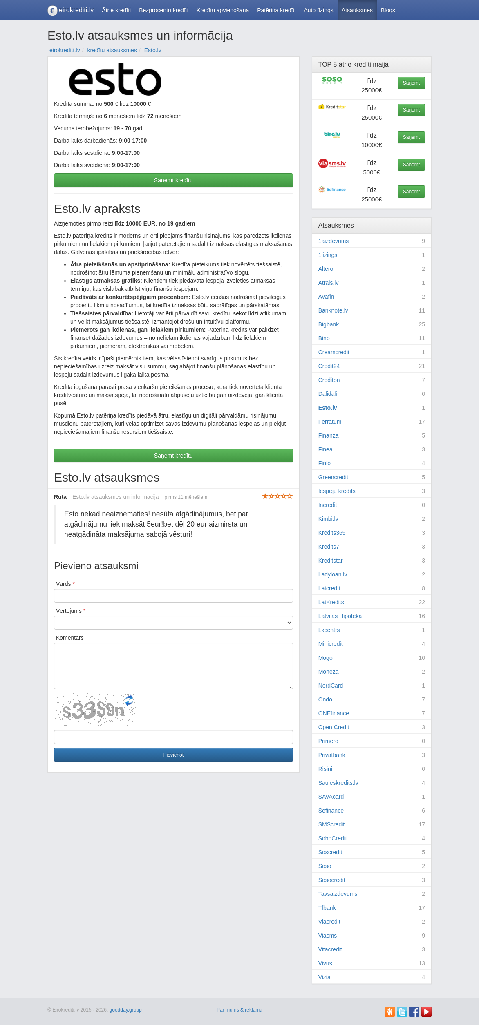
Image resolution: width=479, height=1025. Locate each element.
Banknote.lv (333, 310)
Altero (326, 269)
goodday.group (126, 1010)
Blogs (388, 10)
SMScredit (331, 824)
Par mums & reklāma (239, 1010)
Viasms (327, 935)
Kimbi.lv (328, 519)
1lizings (328, 255)
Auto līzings (318, 10)
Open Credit (333, 727)
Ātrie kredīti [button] (116, 10)
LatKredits (331, 602)
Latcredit (329, 588)
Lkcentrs (329, 630)
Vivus (325, 963)
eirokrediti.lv (76, 10)
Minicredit (330, 644)
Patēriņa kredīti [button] (276, 10)
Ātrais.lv (328, 282)
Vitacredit (330, 949)
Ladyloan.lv (332, 574)
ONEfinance (333, 713)
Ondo (325, 699)
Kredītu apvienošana (223, 10)
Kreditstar (330, 560)
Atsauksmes (357, 10)
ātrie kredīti (355, 64)
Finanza (328, 435)
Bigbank (328, 324)
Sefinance (331, 810)
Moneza (328, 671)
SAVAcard (331, 796)
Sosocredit (331, 880)
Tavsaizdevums (338, 894)
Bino (324, 338)
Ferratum (330, 421)
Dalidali (327, 394)
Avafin (326, 296)
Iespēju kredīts (337, 491)
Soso (324, 866)
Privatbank (331, 755)
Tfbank (327, 907)
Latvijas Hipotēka (340, 616)
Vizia (324, 977)
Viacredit (329, 921)
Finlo (324, 463)
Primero (328, 741)
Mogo (325, 657)
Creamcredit (333, 352)
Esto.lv (327, 407)
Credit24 (329, 366)
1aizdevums (333, 241)
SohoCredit (332, 838)
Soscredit (330, 852)
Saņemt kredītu (173, 180)
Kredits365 (332, 532)
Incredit (327, 505)
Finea (325, 449)
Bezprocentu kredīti (163, 10)
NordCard (330, 685)
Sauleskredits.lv (338, 782)
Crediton (329, 380)
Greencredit (333, 477)
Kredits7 (328, 546)
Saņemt (411, 83)
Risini (325, 769)
